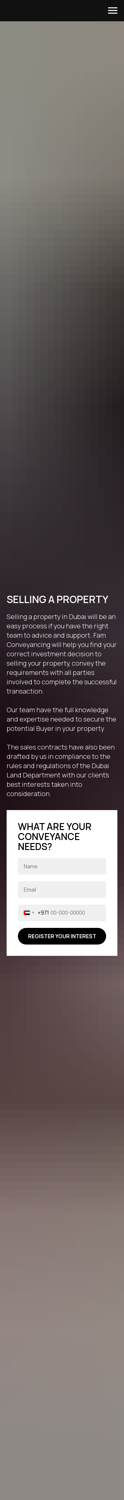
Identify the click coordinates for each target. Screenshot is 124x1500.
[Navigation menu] (112, 10)
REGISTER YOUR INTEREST (62, 936)
